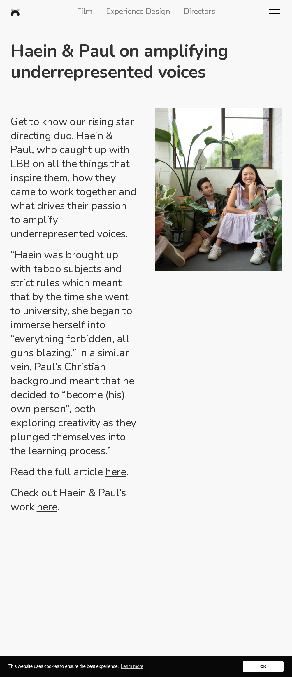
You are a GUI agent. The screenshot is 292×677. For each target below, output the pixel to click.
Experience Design (138, 11)
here (115, 472)
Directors (199, 11)
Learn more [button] (132, 666)
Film (85, 11)
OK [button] (263, 666)
